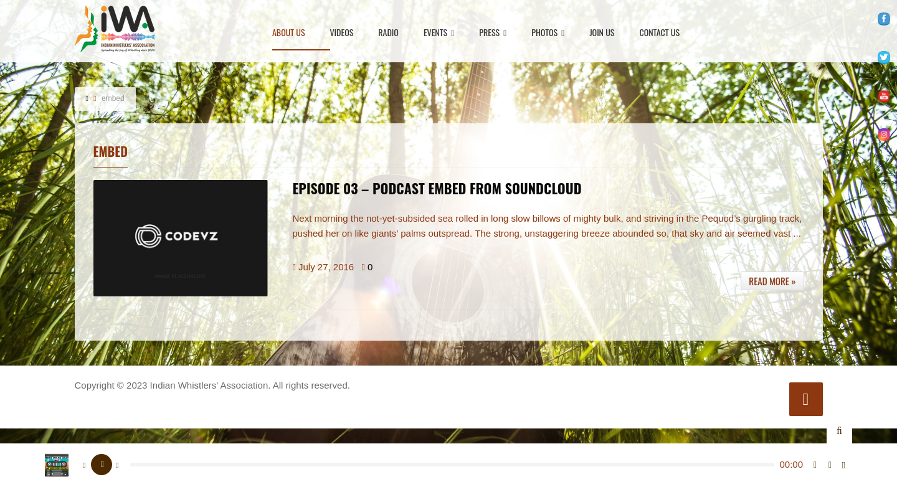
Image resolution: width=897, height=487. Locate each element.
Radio (388, 33)
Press (492, 33)
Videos (342, 33)
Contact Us (659, 33)
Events (439, 33)
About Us (288, 33)
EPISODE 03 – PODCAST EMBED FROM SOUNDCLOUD (437, 188)
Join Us (601, 33)
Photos (547, 33)
